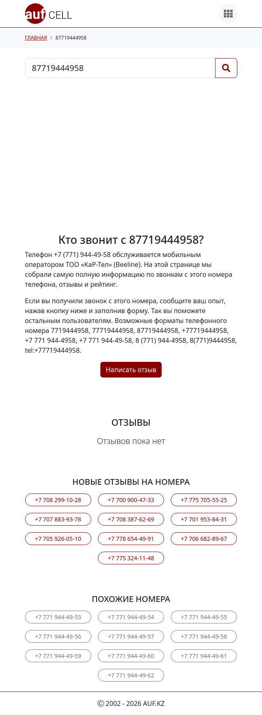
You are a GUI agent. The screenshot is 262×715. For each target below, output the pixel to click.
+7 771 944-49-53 (58, 617)
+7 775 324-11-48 (131, 558)
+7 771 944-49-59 (58, 656)
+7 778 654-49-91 (131, 539)
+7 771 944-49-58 (204, 636)
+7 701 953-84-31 (204, 519)
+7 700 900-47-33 (131, 500)
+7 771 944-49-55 (204, 617)
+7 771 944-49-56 (58, 636)
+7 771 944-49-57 (131, 636)
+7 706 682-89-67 (204, 539)
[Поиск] (226, 68)
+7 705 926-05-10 (58, 539)
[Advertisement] (131, 155)
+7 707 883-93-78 (58, 519)
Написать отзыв (131, 369)
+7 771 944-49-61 (204, 656)
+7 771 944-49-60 (131, 656)
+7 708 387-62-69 (131, 519)
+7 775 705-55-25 (204, 500)
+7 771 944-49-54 (131, 617)
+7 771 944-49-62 (131, 675)
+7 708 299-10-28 (58, 500)
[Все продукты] (228, 14)
